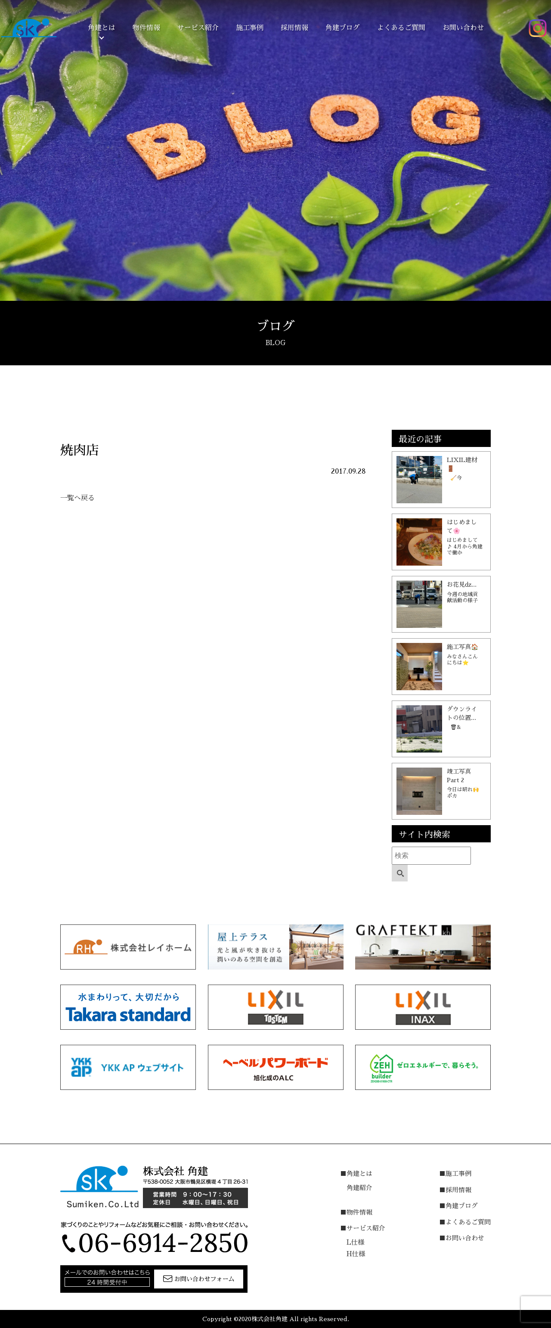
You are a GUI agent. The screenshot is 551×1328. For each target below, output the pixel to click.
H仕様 (356, 1254)
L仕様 (355, 1242)
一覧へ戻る (77, 498)
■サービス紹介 (362, 1228)
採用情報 (294, 27)
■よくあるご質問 (465, 1222)
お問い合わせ (463, 27)
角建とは (101, 27)
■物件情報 (356, 1212)
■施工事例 (455, 1173)
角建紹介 (359, 1187)
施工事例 (249, 27)
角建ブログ (342, 27)
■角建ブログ (458, 1206)
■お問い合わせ (461, 1238)
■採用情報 (455, 1190)
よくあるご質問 (401, 27)
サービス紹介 (198, 27)
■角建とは (356, 1173)
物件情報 (146, 27)
